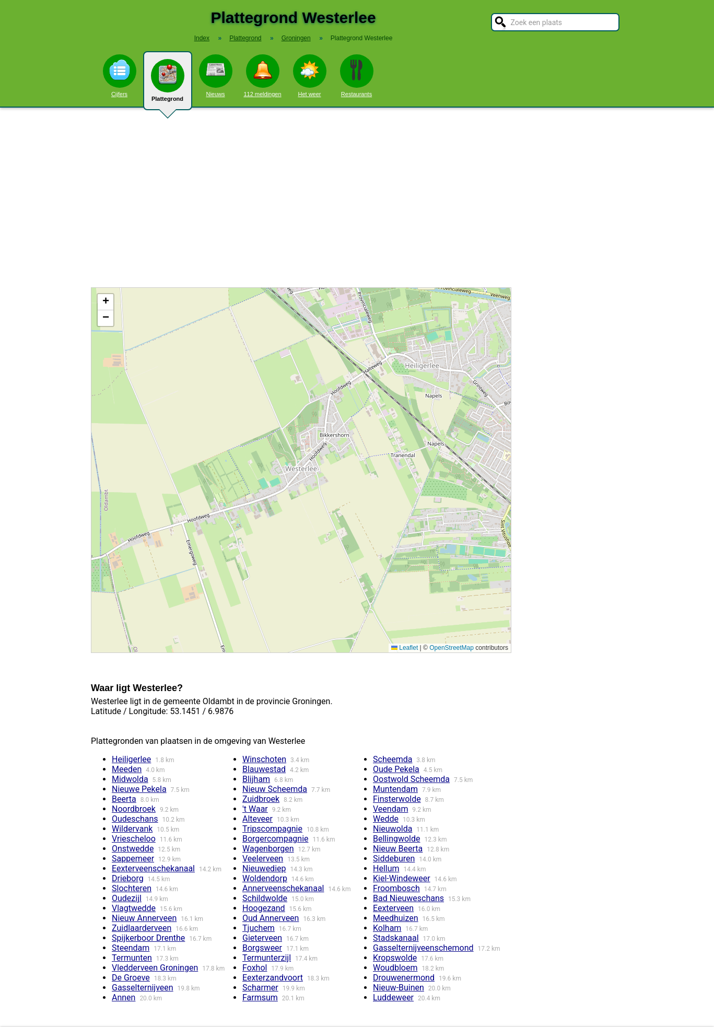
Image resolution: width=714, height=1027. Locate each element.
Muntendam (395, 789)
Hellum (386, 868)
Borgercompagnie (275, 839)
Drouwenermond (404, 978)
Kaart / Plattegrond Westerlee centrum (299, 470)
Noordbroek (134, 809)
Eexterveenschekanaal (153, 868)
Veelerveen (262, 858)
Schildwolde (264, 898)
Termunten (132, 958)
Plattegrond (167, 84)
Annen (123, 997)
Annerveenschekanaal (283, 888)
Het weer (309, 75)
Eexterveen (393, 908)
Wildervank (132, 829)
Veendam (390, 809)
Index (201, 38)
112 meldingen (262, 75)
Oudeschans (135, 819)
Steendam (130, 948)
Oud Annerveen (270, 918)
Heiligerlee (131, 759)
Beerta (124, 799)
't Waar (255, 809)
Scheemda (392, 759)
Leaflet (404, 647)
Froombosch (396, 888)
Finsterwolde (397, 799)
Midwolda (130, 779)
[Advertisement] (357, 197)
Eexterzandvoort (272, 978)
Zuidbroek (260, 799)
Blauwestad (264, 769)
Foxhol (254, 968)
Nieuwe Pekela (139, 789)
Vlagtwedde (134, 908)
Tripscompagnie (272, 829)
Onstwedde (133, 849)
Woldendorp (264, 878)
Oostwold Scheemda (411, 779)
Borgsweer (262, 948)
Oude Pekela (396, 769)
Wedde (386, 819)
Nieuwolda (392, 829)
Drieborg (128, 878)
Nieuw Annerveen (144, 918)
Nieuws (215, 75)
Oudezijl (127, 898)
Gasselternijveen (142, 988)
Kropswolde (395, 958)
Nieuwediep (264, 868)
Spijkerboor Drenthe (148, 938)
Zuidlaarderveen (141, 928)
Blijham (256, 779)
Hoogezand (263, 908)
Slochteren (131, 888)
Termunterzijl (266, 958)
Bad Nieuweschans (408, 898)
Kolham (387, 928)
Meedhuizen (395, 918)
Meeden (127, 769)
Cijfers (119, 75)
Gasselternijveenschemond (423, 948)
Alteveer (257, 819)
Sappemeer (133, 858)
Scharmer (260, 988)
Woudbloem (395, 968)
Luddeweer (393, 997)
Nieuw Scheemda (274, 789)
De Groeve (131, 978)
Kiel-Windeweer (401, 878)
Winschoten (264, 759)
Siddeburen (394, 858)
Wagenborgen (268, 849)
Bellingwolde (396, 839)
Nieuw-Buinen (398, 988)
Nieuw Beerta (398, 849)
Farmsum (260, 997)
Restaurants (356, 75)
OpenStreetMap (451, 647)
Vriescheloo (134, 839)
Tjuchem (258, 928)
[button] (105, 302)
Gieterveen (262, 938)
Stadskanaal (396, 938)
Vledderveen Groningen (155, 968)
